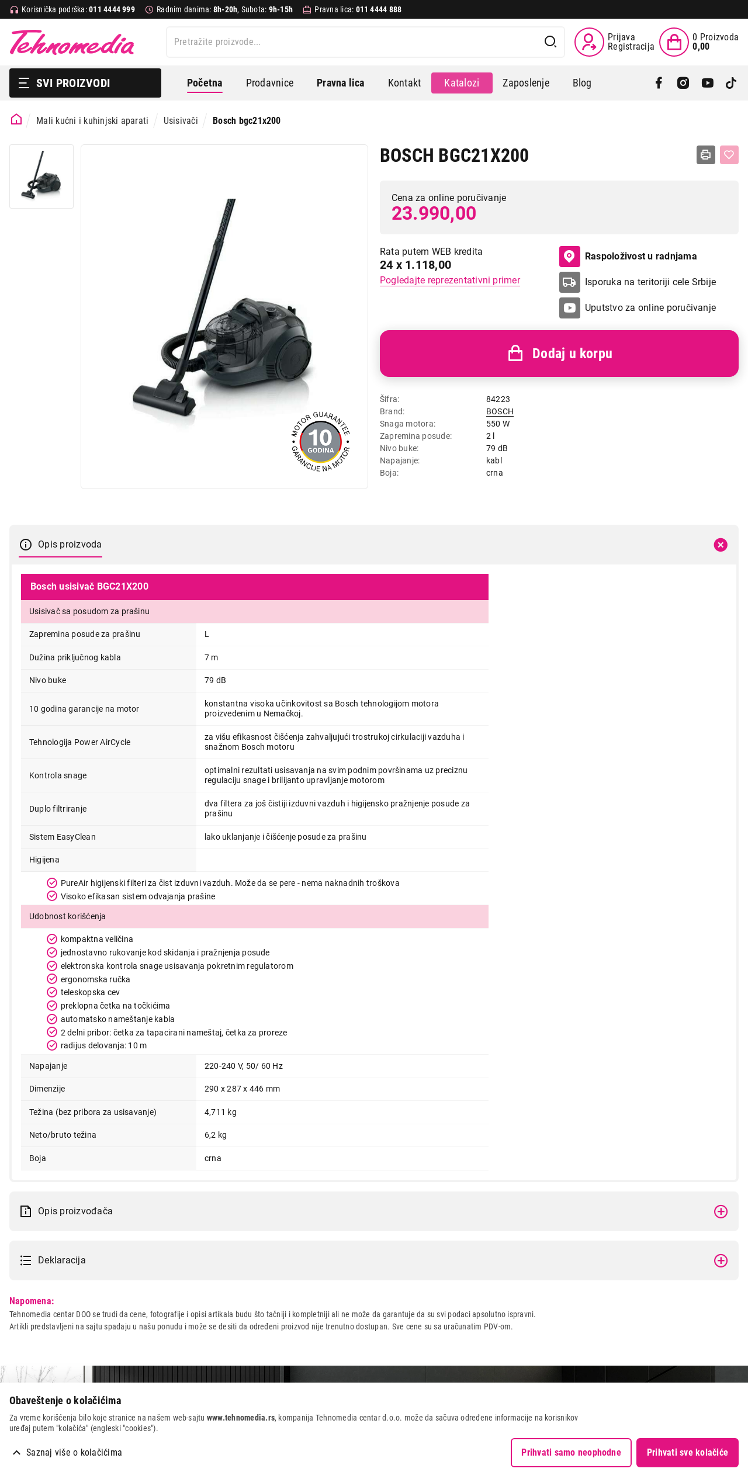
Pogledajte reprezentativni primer (450, 280)
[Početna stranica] (16, 119)
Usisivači (181, 120)
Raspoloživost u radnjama (628, 256)
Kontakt (404, 83)
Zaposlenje (526, 83)
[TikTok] (731, 83)
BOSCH (500, 411)
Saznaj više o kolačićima (74, 1452)
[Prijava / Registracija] (614, 42)
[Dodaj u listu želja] (729, 155)
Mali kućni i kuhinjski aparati (92, 120)
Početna (205, 83)
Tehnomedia (71, 42)
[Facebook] (659, 83)
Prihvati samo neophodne (571, 1452)
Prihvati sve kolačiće (687, 1452)
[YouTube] (707, 83)
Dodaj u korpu (559, 353)
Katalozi (461, 83)
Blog (582, 83)
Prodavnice (269, 83)
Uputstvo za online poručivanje (650, 307)
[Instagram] (683, 83)
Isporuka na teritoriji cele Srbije (650, 282)
